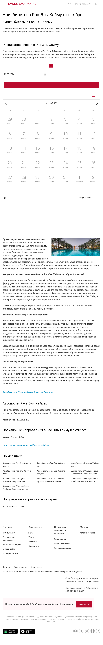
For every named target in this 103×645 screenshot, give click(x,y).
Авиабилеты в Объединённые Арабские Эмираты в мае (16, 482)
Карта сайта (36, 569)
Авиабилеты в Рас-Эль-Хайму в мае (51, 466)
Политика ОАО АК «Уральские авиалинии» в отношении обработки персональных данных (42, 574)
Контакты (7, 569)
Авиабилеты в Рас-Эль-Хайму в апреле (17, 466)
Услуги (31, 539)
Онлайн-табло (9, 551)
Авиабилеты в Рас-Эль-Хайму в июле (17, 474)
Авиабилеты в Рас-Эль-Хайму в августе (51, 474)
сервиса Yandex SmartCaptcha (69, 622)
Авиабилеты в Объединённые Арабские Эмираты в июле (84, 482)
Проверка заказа (10, 556)
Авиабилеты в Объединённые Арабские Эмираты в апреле (84, 474)
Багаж (31, 535)
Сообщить (84, 606)
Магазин (84, 529)
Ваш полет (8, 529)
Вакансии (32, 544)
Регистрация (60, 541)
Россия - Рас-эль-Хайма (13, 509)
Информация (35, 529)
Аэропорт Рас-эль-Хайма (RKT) (16, 422)
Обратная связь (21, 569)
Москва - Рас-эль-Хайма (13, 439)
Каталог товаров (87, 535)
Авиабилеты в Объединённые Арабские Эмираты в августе (16, 489)
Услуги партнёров (62, 546)
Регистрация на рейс (12, 547)
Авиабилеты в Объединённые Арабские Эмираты (28, 394)
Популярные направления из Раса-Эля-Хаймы (26, 447)
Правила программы (63, 550)
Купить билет (9, 535)
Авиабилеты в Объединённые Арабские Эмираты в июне (50, 482)
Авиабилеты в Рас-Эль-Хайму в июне (85, 466)
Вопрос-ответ (35, 548)
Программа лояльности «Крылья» (60, 532)
